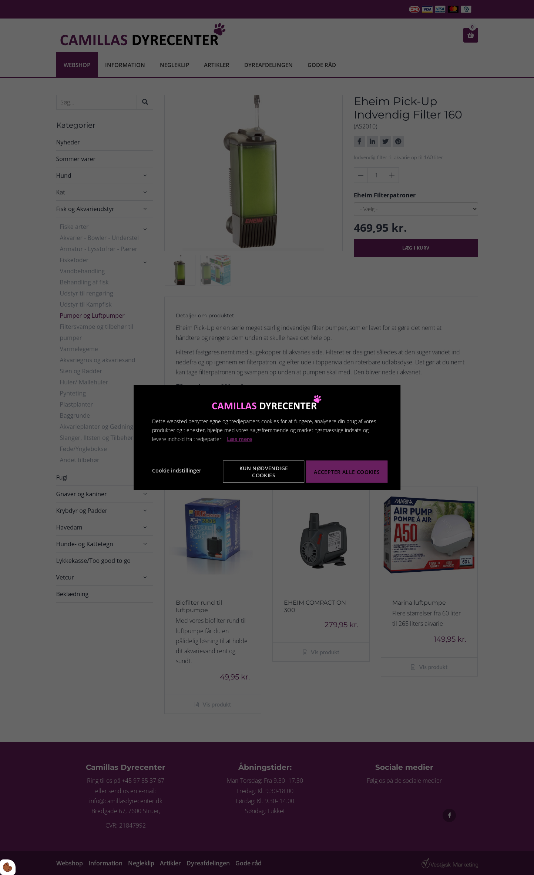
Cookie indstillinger (176, 470)
